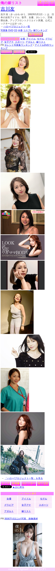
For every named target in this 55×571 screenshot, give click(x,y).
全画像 (16, 483)
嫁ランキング (40, 30)
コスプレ (28, 30)
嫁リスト (40, 2)
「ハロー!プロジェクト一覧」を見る (24, 478)
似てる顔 (19, 51)
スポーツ (19, 42)
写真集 (4, 30)
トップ (5, 483)
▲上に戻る (18, 487)
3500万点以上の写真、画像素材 (21, 518)
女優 (22, 39)
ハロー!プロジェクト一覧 (17, 26)
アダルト (30, 42)
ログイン (52, 2)
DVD (10, 30)
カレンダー (28, 483)
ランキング (46, 2)
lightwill (24, 569)
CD (15, 30)
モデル (40, 39)
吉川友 (8, 9)
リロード (6, 51)
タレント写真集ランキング (18, 45)
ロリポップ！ (40, 569)
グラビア (9, 505)
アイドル (31, 39)
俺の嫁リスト (11, 3)
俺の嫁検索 (35, 34)
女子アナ (9, 42)
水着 (20, 30)
